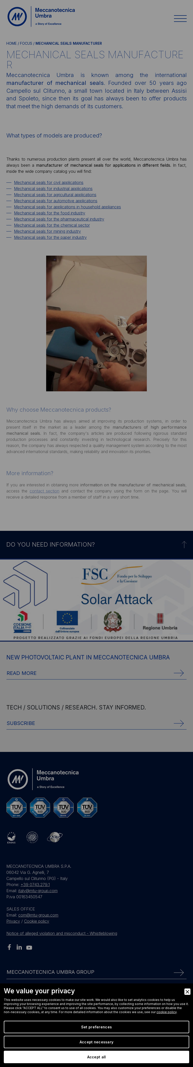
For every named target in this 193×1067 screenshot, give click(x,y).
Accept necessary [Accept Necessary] (96, 1042)
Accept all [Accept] (96, 1057)
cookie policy (166, 1012)
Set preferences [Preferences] (96, 1027)
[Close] (187, 991)
